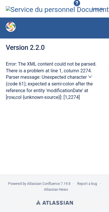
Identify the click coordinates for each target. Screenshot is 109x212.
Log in (97, 8)
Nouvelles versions (58, 28)
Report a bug (87, 184)
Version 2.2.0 (25, 48)
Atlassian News (56, 190)
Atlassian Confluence (43, 184)
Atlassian (54, 202)
